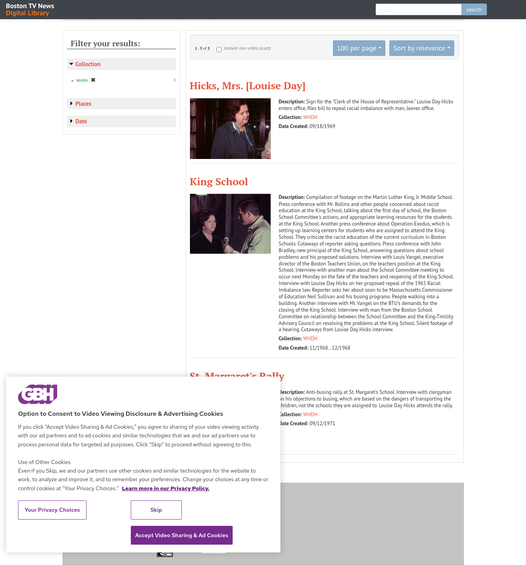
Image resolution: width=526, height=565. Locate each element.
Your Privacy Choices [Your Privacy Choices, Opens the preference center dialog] (52, 509)
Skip (156, 509)
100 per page (357, 47)
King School (219, 181)
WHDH (310, 117)
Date (81, 121)
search (474, 9)
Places (84, 103)
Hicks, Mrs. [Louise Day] (247, 85)
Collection (88, 64)
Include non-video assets (247, 48)
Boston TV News (30, 8)
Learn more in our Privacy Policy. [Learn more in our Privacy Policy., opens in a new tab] (166, 488)
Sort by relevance (419, 47)
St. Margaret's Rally (237, 376)
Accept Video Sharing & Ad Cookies (181, 535)
